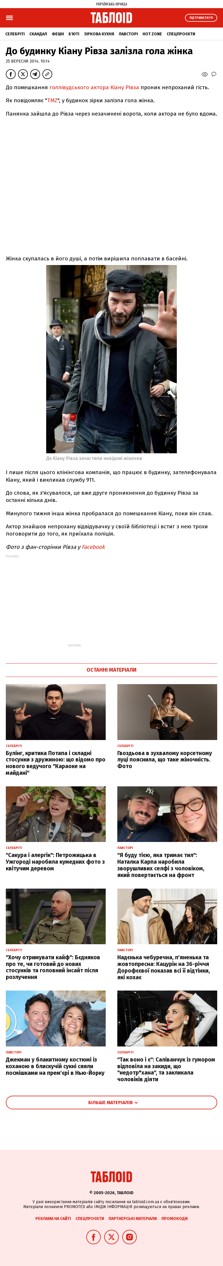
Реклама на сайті (53, 1218)
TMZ (52, 100)
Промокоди (174, 1218)
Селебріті (15, 34)
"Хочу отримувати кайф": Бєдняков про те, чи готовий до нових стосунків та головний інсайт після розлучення (53, 967)
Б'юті (74, 34)
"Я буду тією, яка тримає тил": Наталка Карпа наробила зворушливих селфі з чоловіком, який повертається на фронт (160, 865)
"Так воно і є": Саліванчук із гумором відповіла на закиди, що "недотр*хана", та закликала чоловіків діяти (166, 1069)
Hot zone (152, 34)
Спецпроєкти (181, 34)
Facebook (93, 547)
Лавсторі (128, 34)
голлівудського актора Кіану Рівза (95, 87)
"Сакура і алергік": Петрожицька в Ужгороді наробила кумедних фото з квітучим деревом (55, 862)
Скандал (38, 34)
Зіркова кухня (99, 34)
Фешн (58, 34)
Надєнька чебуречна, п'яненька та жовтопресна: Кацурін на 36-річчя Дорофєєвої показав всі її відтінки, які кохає (163, 967)
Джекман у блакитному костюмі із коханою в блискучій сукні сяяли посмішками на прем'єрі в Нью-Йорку (55, 1066)
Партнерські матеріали (133, 1218)
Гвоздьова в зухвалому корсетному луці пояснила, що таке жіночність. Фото (164, 760)
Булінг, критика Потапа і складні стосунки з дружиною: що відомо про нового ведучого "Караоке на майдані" (55, 763)
